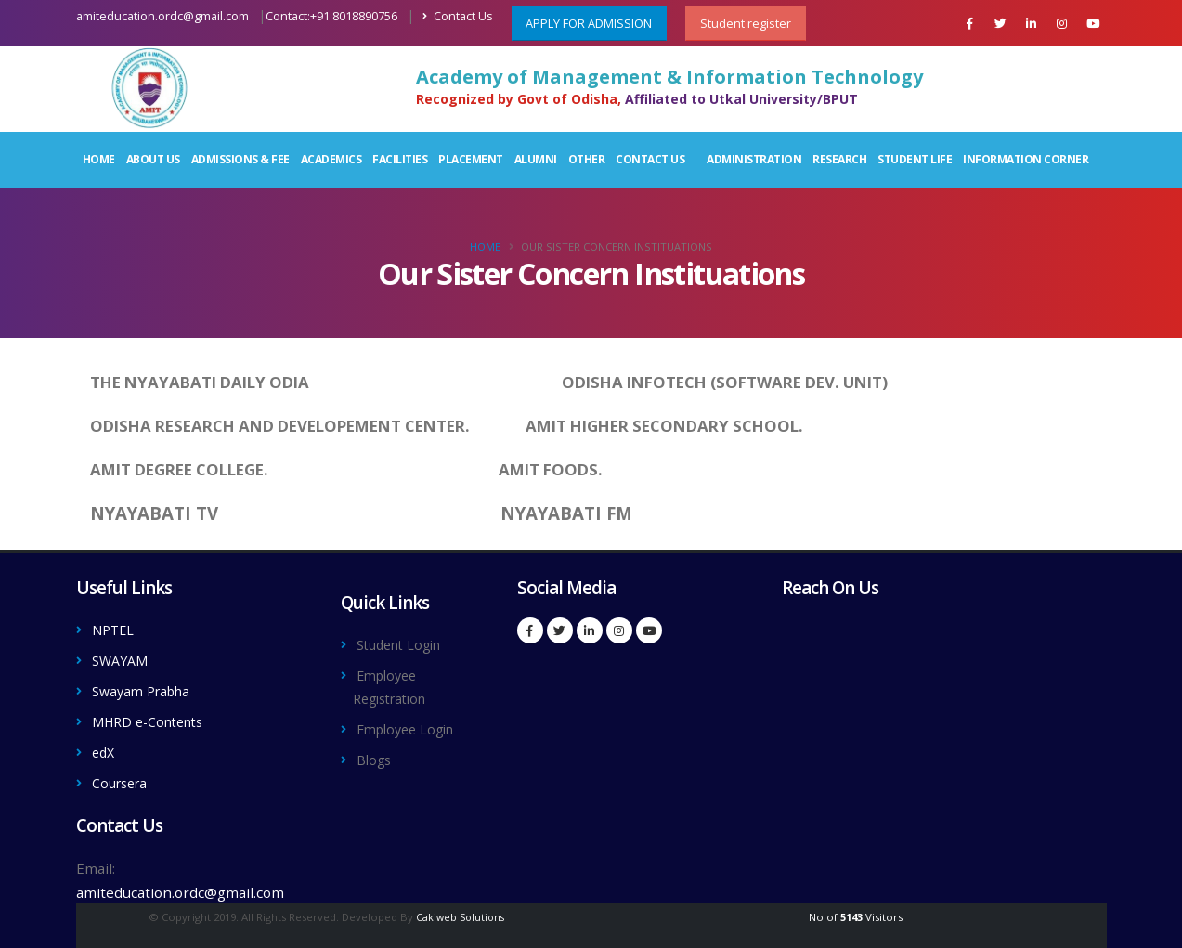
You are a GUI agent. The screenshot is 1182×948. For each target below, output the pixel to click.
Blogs (375, 756)
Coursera (122, 778)
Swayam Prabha (146, 689)
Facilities (399, 159)
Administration (754, 159)
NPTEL (114, 629)
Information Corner (1025, 159)
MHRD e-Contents (153, 718)
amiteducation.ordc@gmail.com (162, 16)
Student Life (914, 159)
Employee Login (410, 726)
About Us (153, 159)
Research (839, 159)
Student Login (404, 644)
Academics (331, 159)
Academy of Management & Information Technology (669, 77)
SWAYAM (122, 659)
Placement (470, 159)
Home (99, 159)
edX (104, 748)
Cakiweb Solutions (460, 911)
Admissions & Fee (240, 159)
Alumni (535, 159)
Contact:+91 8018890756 (331, 16)
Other (586, 159)
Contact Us (457, 16)
